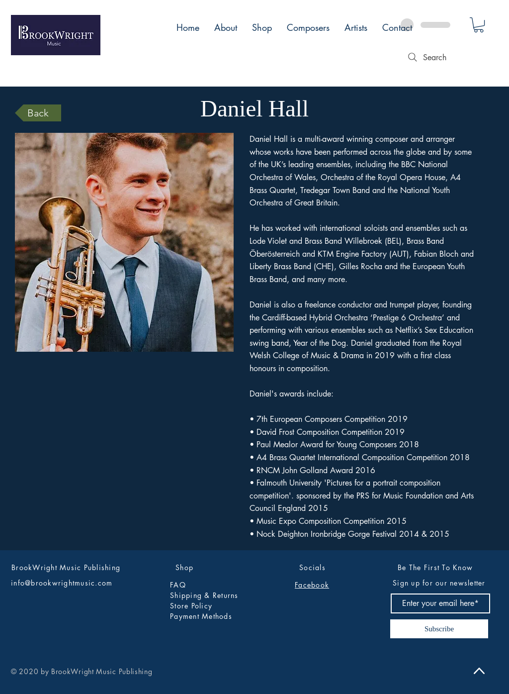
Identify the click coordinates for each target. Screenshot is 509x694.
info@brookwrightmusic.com (62, 583)
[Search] (426, 57)
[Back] (38, 112)
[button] (479, 24)
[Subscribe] (439, 629)
